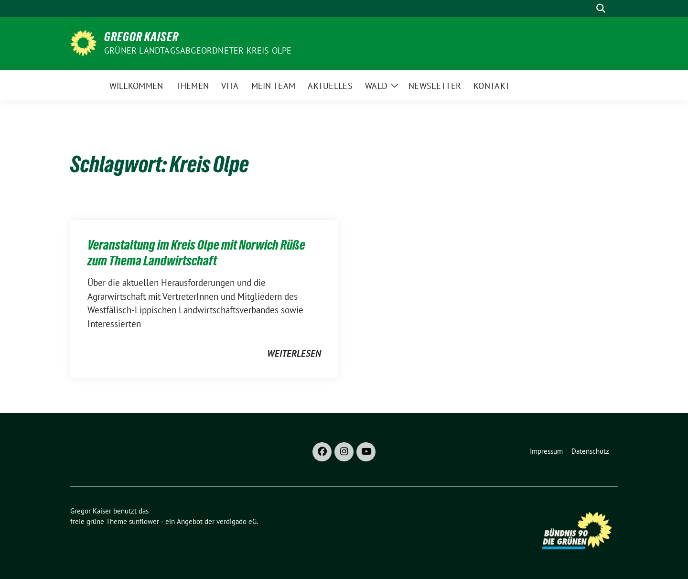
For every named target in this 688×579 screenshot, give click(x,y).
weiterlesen (294, 353)
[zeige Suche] (600, 8)
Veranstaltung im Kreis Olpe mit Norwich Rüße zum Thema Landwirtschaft (196, 252)
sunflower (144, 521)
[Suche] (587, 8)
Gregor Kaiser (141, 37)
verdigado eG (236, 521)
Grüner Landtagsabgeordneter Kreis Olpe (198, 50)
